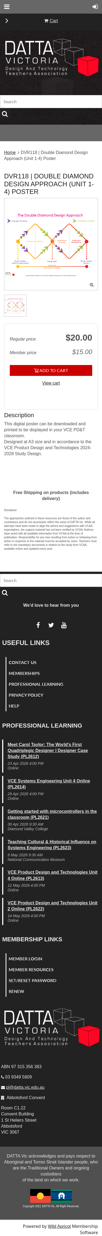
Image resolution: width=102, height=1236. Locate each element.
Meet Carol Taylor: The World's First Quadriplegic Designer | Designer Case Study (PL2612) (48, 750)
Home (10, 152)
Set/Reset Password (32, 980)
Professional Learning (36, 684)
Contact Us (22, 662)
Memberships (24, 673)
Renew (16, 991)
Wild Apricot (59, 1226)
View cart (51, 383)
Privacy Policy (26, 694)
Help (14, 705)
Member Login (25, 958)
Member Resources (31, 969)
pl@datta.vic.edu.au (25, 1087)
